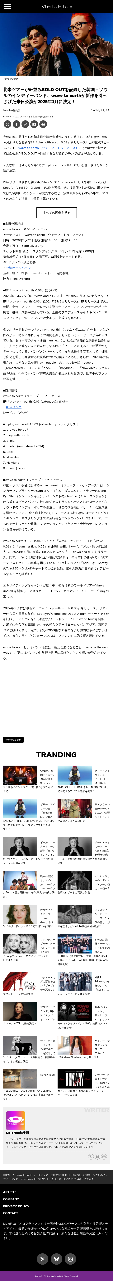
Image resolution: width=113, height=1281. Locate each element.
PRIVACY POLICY (16, 1206)
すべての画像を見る (56, 212)
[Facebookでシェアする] (16, 124)
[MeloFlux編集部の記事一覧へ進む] (15, 1128)
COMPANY (11, 1199)
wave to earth (13, 739)
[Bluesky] (97, 1157)
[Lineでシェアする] (25, 124)
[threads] (104, 1157)
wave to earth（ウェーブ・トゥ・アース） (48, 148)
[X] (91, 1157)
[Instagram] (70, 1259)
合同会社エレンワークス (63, 1223)
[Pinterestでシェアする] (43, 124)
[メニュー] (7, 6)
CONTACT (10, 1213)
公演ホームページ (18, 268)
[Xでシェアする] (7, 124)
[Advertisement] (56, 699)
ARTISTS (9, 1192)
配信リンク (13, 407)
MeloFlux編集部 (12, 110)
